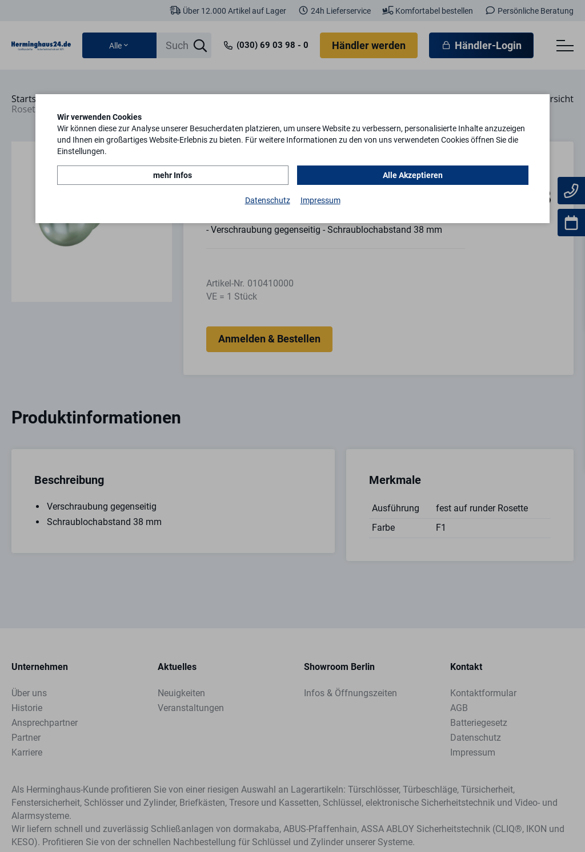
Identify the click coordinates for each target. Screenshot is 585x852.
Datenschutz (267, 200)
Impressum (320, 200)
